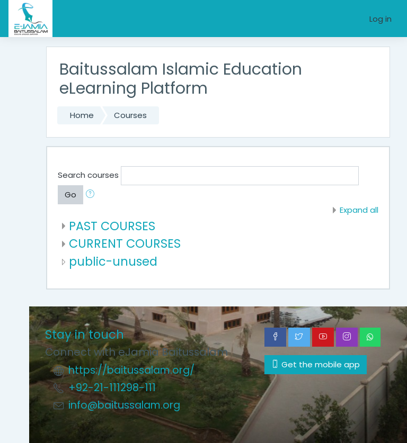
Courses (130, 115)
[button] (92, 194)
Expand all (359, 209)
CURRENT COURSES (125, 243)
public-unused (113, 261)
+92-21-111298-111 (112, 388)
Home (82, 115)
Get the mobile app (315, 364)
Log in (380, 18)
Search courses (88, 174)
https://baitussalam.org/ (131, 370)
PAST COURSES (112, 226)
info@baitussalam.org (124, 405)
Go (70, 194)
